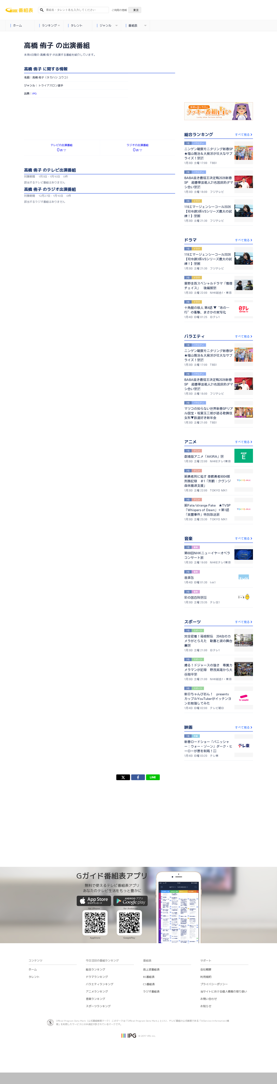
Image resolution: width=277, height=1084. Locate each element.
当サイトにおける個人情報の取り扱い (223, 991)
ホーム (16, 25)
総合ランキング (95, 969)
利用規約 (205, 977)
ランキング (49, 25)
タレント (75, 25)
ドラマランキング (97, 977)
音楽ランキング (95, 999)
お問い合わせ (208, 999)
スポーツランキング (98, 1006)
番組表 (136, 25)
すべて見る (244, 135)
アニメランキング (97, 991)
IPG (34, 93)
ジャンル (107, 25)
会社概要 (205, 969)
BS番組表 (149, 977)
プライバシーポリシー (214, 984)
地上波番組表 (151, 969)
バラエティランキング (99, 984)
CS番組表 (149, 984)
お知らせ (205, 1006)
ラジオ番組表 (151, 991)
